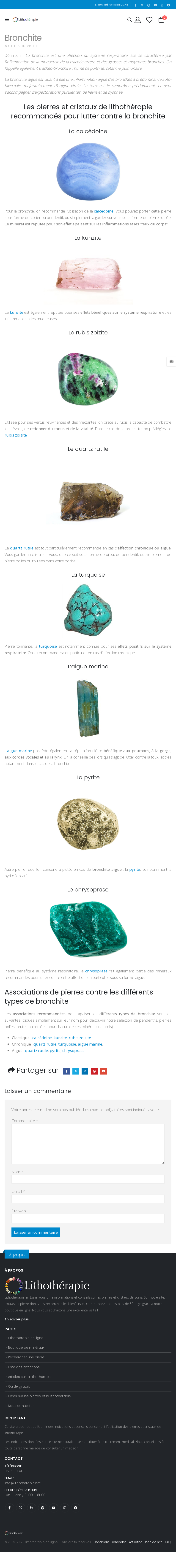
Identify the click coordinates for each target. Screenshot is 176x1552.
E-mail (18, 1191)
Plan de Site (153, 1542)
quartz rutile (44, 1044)
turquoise (67, 1044)
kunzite (60, 1037)
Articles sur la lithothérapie (30, 1376)
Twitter (75, 1071)
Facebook (66, 1071)
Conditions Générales (110, 1542)
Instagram (64, 1507)
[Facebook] (136, 5)
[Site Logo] (25, 19)
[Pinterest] (149, 5)
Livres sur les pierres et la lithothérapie (39, 1396)
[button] (8, 19)
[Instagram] (162, 5)
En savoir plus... (18, 1319)
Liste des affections (24, 1367)
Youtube (53, 1507)
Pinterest (94, 1071)
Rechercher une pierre (26, 1357)
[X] (142, 5)
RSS (31, 1507)
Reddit (75, 1507)
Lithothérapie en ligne (25, 1338)
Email (103, 1071)
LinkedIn (85, 1071)
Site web (18, 1210)
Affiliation (136, 1542)
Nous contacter (21, 1405)
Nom (17, 1171)
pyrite (55, 1050)
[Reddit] (168, 5)
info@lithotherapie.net (23, 1483)
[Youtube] (155, 5)
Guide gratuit (19, 1386)
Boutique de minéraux (26, 1347)
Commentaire (24, 1120)
